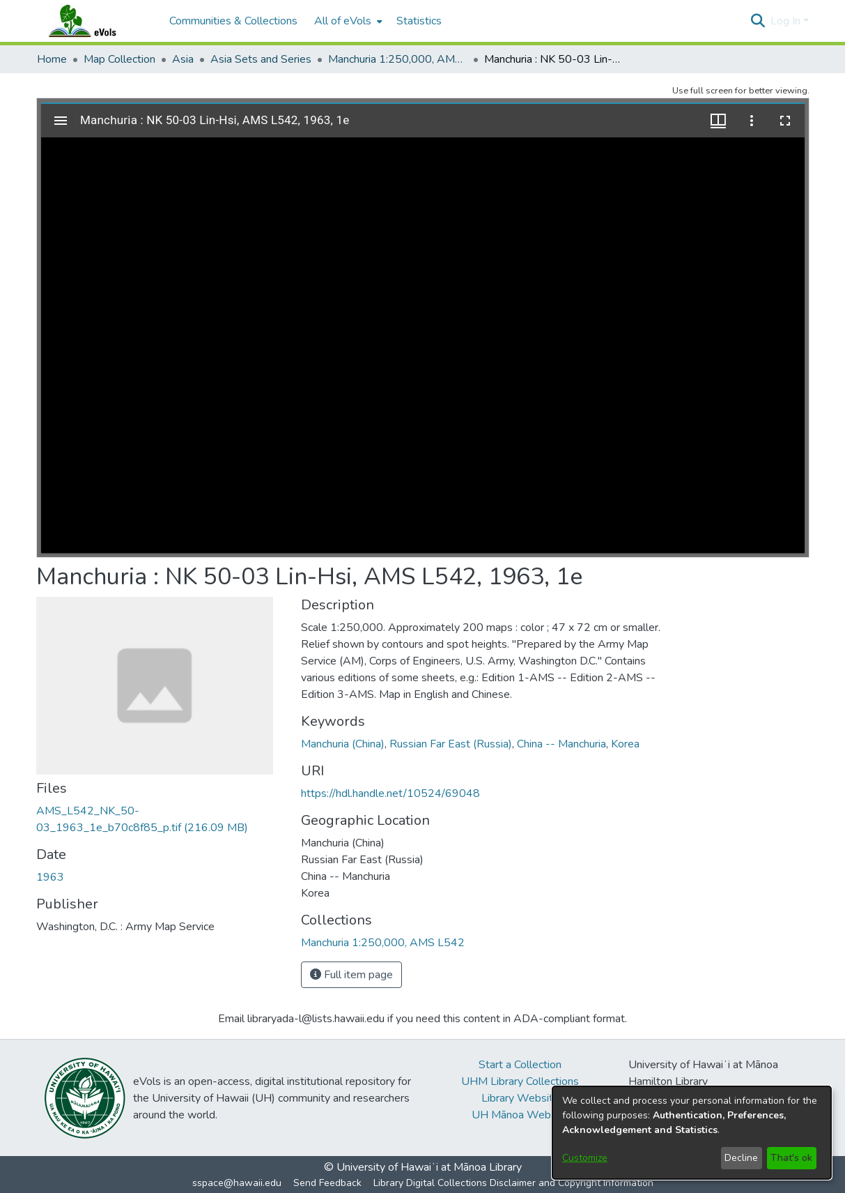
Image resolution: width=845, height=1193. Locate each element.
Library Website (520, 1098)
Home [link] (52, 59)
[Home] (96, 20)
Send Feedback (327, 1183)
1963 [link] (50, 877)
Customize (584, 1157)
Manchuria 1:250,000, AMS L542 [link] (397, 59)
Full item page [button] (351, 974)
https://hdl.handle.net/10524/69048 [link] (390, 793)
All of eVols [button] (342, 21)
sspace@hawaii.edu (236, 1183)
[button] (758, 21)
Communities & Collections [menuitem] (233, 21)
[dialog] (691, 1132)
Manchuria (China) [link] (343, 744)
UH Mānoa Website (520, 1115)
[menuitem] (346, 21)
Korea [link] (625, 744)
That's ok (791, 1157)
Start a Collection (520, 1064)
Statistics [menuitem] (419, 21)
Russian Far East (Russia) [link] (450, 744)
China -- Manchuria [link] (561, 744)
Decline (741, 1157)
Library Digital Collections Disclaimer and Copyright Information (513, 1183)
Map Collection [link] (119, 59)
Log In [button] (786, 21)
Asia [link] (183, 59)
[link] (383, 942)
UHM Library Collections (520, 1081)
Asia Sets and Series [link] (260, 59)
